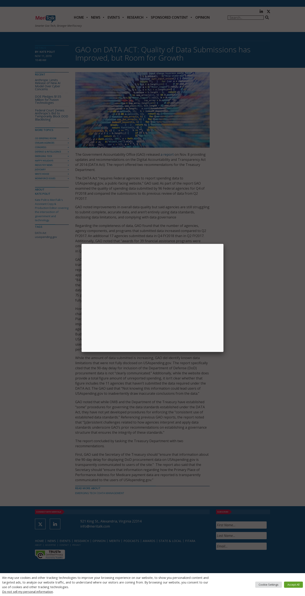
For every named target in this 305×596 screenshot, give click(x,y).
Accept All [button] (293, 584)
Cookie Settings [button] (269, 584)
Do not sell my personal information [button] (27, 591)
